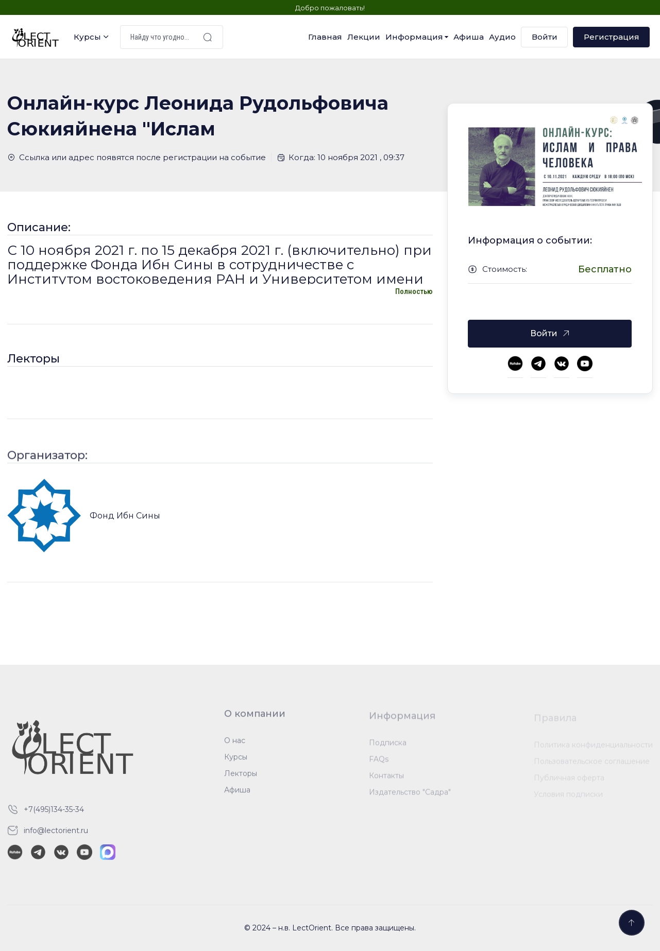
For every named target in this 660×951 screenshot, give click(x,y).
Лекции (363, 37)
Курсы (87, 37)
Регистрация (611, 37)
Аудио (502, 37)
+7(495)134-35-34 (54, 813)
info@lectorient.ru (56, 834)
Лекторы (240, 778)
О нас (234, 745)
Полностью (414, 291)
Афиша (468, 37)
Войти (544, 37)
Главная (325, 37)
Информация (414, 37)
